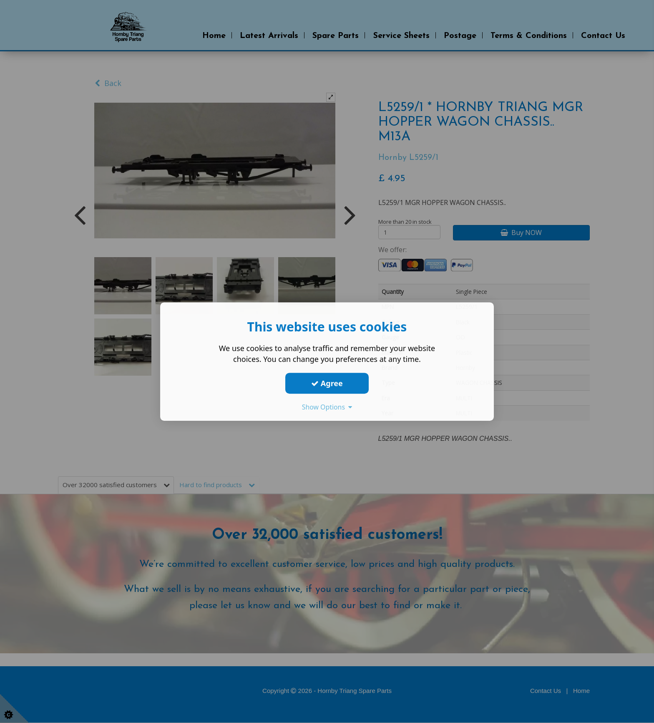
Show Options (327, 407)
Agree (327, 383)
